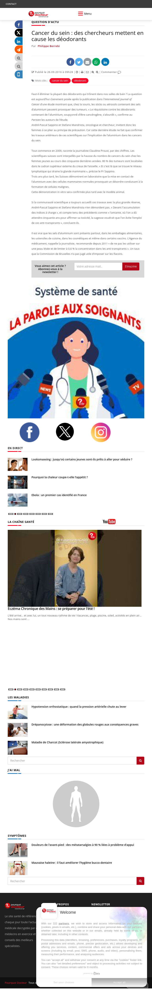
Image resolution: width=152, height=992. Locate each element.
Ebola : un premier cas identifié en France (59, 495)
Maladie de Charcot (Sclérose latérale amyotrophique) (67, 742)
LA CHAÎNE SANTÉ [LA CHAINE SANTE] (20, 522)
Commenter (111, 72)
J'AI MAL (14, 770)
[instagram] (106, 432)
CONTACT (11, 3)
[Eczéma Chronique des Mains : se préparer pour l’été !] (76, 568)
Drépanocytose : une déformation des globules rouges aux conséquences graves (84, 724)
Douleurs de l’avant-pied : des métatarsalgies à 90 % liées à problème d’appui (82, 844)
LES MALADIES (18, 697)
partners (64, 923)
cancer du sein (60, 80)
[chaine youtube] (123, 522)
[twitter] (70, 431)
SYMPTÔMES (17, 835)
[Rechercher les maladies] (140, 760)
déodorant (80, 80)
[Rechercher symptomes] (140, 881)
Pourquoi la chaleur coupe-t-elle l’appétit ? (59, 477)
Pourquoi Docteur (16, 982)
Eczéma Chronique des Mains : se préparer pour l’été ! (51, 608)
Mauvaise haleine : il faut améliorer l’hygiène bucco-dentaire (71, 862)
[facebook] (34, 432)
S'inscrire (131, 266)
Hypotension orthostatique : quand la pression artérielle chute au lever (78, 706)
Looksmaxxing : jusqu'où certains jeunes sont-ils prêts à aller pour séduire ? (81, 459)
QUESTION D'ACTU (44, 22)
